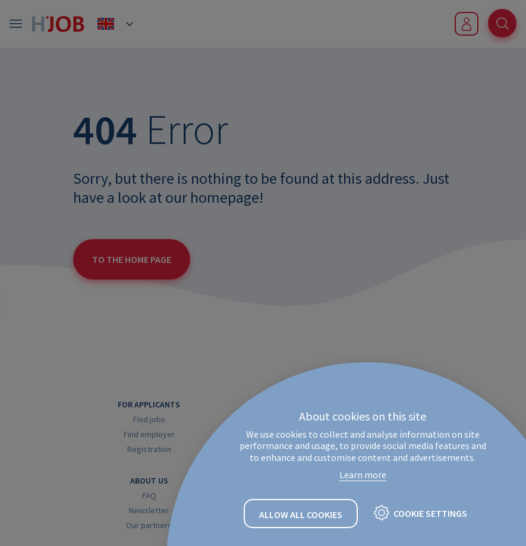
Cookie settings (430, 513)
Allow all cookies (300, 514)
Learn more (362, 475)
